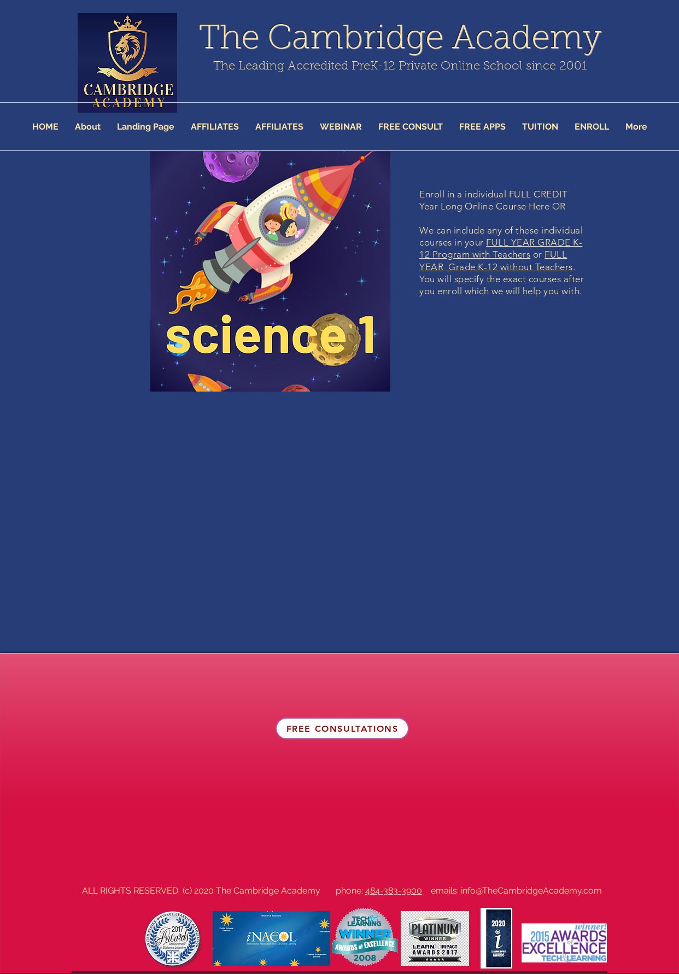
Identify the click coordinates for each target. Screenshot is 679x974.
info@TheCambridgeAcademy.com (531, 890)
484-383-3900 (393, 890)
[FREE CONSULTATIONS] (342, 728)
